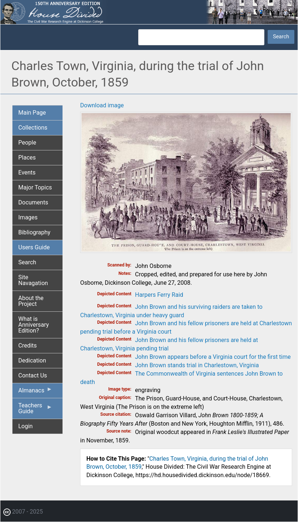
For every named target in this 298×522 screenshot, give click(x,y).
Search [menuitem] (27, 262)
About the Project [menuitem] (31, 301)
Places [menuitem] (27, 157)
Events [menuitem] (26, 172)
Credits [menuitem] (27, 345)
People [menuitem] (27, 142)
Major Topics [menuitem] (35, 187)
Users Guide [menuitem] (34, 247)
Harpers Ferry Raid (159, 294)
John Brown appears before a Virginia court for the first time (213, 356)
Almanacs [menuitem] (35, 392)
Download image (102, 105)
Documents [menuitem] (33, 202)
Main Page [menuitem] (32, 112)
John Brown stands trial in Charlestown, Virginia (197, 365)
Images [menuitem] (28, 217)
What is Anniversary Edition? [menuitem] (33, 324)
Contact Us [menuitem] (32, 375)
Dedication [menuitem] (32, 360)
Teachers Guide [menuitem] (35, 410)
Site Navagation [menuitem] (33, 280)
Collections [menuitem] (33, 127)
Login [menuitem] (25, 426)
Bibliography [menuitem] (34, 232)
